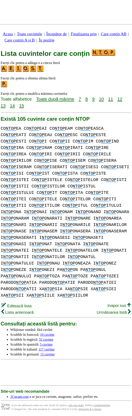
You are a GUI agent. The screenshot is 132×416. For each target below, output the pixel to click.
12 (119, 99)
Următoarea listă (114, 312)
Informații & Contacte (89, 409)
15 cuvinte (47, 354)
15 (21, 105)
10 (101, 99)
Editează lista (16, 306)
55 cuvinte (46, 339)
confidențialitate (101, 405)
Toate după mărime (55, 99)
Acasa (8, 34)
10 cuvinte (47, 334)
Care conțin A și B (19, 40)
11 (110, 99)
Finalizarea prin (84, 34)
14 (12, 105)
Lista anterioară (17, 312)
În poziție (46, 40)
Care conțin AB (113, 34)
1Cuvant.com (19, 396)
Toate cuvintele (29, 34)
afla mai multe (76, 405)
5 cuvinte (46, 344)
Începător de (56, 34)
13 (3, 105)
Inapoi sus (119, 305)
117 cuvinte (47, 349)
